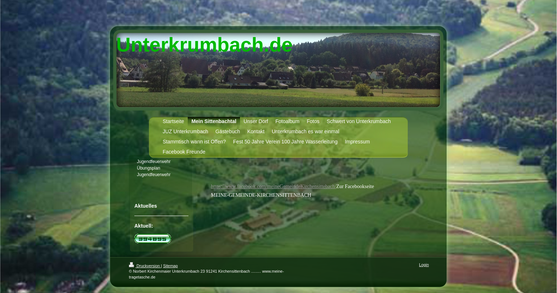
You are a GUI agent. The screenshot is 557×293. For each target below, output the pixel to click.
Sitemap (170, 266)
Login (424, 265)
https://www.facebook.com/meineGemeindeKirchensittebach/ (273, 186)
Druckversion (145, 266)
